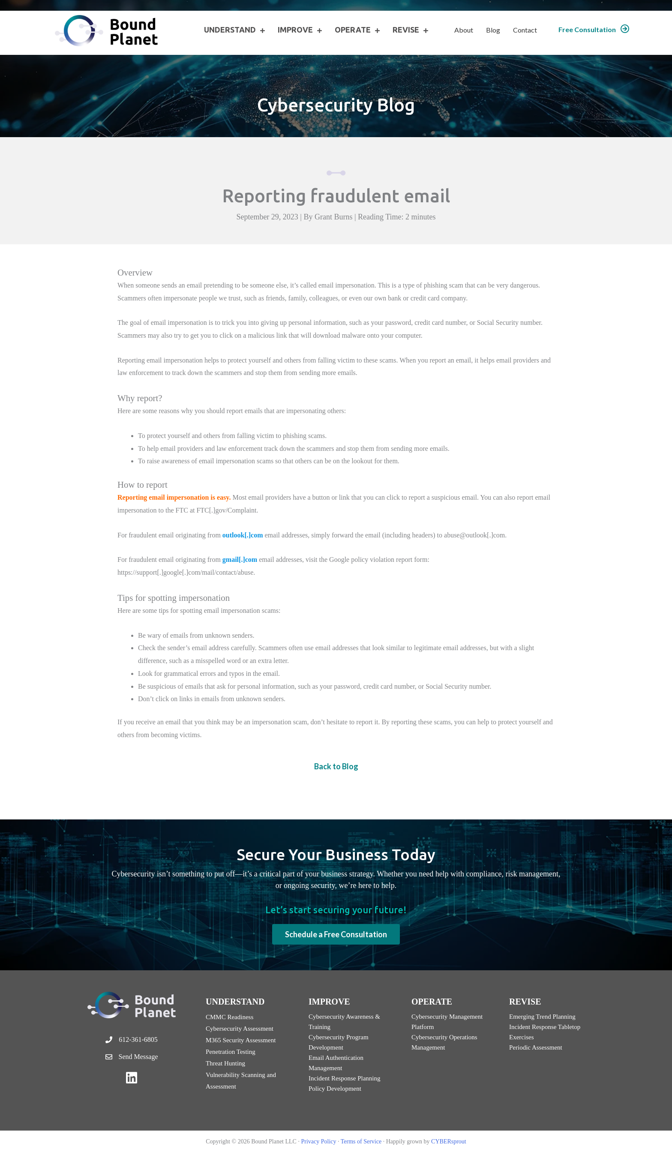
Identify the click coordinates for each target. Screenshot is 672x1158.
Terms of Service (361, 1141)
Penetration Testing (230, 1051)
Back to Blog (336, 766)
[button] (594, 29)
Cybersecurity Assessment (239, 1028)
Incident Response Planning (344, 1078)
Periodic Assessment (535, 1047)
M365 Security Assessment (241, 1040)
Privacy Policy (318, 1141)
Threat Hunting (225, 1063)
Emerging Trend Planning (542, 1016)
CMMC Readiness (229, 1017)
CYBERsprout (448, 1141)
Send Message (138, 1056)
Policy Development (335, 1088)
